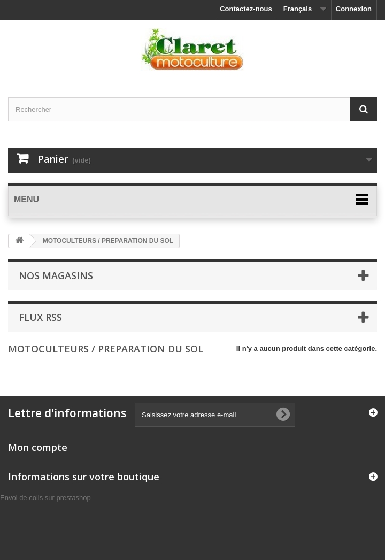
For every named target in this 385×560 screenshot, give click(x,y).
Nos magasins (56, 275)
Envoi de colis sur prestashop (45, 498)
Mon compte (37, 447)
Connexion (354, 9)
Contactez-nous (246, 9)
